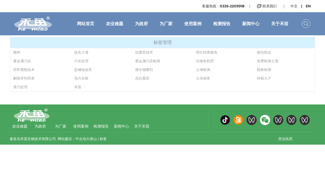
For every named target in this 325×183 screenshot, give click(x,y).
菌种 (16, 52)
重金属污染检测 (147, 61)
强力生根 (81, 78)
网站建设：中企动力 (74, 139)
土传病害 (203, 78)
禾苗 (77, 87)
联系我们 (267, 6)
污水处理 (81, 61)
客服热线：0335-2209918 (223, 6)
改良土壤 (81, 52)
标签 (103, 139)
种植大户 (264, 78)
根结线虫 (264, 52)
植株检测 (264, 70)
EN (308, 6)
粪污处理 (20, 87)
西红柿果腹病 (206, 52)
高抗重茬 (142, 78)
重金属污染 (22, 61)
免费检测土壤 (267, 61)
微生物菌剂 (144, 70)
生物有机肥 (205, 61)
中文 (294, 6)
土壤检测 (203, 70)
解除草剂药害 (24, 78)
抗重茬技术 (144, 52)
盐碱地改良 (83, 70)
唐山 (93, 139)
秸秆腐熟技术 (24, 70)
